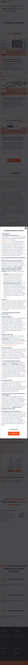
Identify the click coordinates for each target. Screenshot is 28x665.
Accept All (14, 433)
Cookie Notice (14, 429)
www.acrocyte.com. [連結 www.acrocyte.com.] (7, 241)
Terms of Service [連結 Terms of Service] (12, 345)
